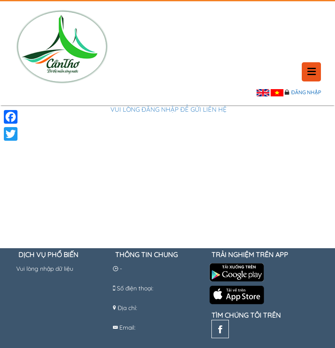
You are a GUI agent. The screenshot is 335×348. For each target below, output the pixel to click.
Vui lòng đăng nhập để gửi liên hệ (168, 109)
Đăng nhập (306, 92)
